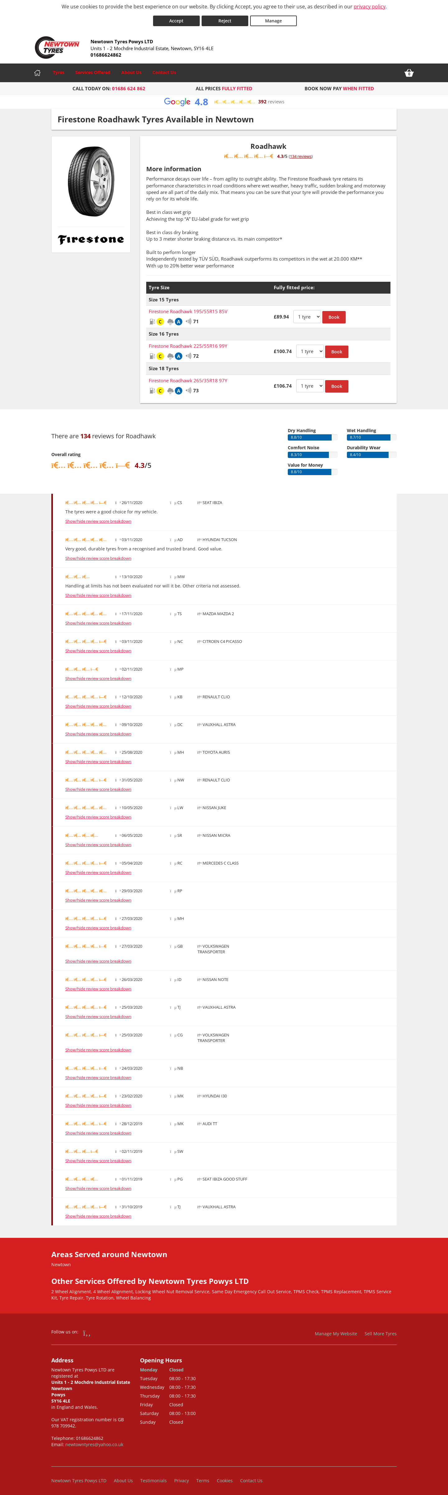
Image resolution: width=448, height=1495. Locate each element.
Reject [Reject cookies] (224, 18)
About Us (131, 70)
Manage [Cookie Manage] (273, 18)
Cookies (225, 1478)
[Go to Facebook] (87, 1330)
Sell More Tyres (381, 1331)
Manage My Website (336, 1331)
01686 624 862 (128, 86)
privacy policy (369, 6)
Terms (202, 1478)
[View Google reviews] (224, 99)
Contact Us (164, 70)
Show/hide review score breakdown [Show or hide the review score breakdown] (98, 518)
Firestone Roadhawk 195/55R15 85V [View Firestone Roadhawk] (188, 309)
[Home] (37, 70)
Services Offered (92, 70)
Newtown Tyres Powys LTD (78, 1478)
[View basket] (409, 70)
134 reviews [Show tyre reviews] (300, 154)
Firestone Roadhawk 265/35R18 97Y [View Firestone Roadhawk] (188, 378)
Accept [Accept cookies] (176, 18)
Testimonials (153, 1478)
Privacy (181, 1478)
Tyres (58, 70)
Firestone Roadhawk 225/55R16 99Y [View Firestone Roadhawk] (188, 343)
